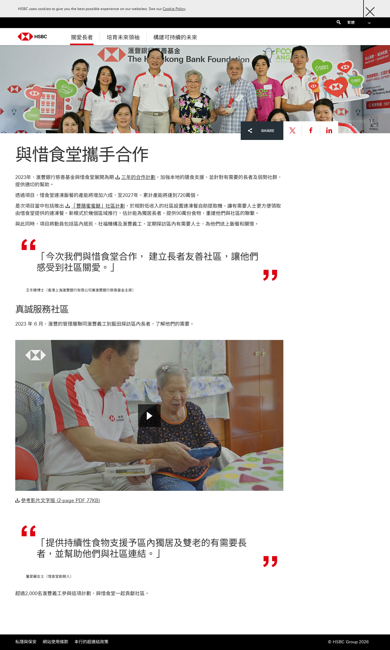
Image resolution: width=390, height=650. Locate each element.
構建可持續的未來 (175, 37)
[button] (149, 415)
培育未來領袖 (123, 37)
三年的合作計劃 (138, 177)
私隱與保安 (26, 642)
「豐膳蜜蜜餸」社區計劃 (98, 206)
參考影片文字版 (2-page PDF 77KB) (60, 500)
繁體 (359, 22)
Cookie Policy (174, 9)
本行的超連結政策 (91, 642)
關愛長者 (82, 37)
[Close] (370, 10)
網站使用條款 (55, 642)
